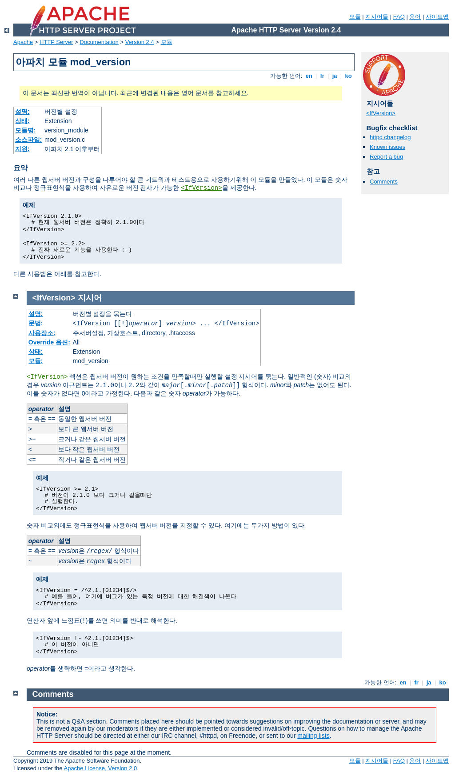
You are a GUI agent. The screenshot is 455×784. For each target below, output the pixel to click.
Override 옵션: (49, 342)
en (309, 75)
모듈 (355, 16)
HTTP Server (56, 42)
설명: (22, 111)
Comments (384, 181)
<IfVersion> (201, 188)
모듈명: (25, 130)
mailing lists (313, 735)
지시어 (90, 297)
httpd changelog (390, 137)
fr (322, 75)
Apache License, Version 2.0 (100, 768)
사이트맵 (437, 16)
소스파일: (28, 139)
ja (335, 75)
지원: (22, 148)
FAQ (399, 16)
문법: (35, 323)
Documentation (99, 42)
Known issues (387, 147)
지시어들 (376, 16)
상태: (22, 120)
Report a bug (386, 156)
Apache (23, 42)
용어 (415, 16)
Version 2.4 (139, 42)
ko (348, 75)
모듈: (35, 360)
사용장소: (42, 332)
